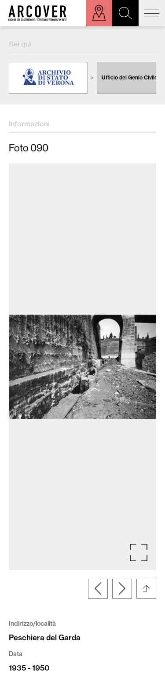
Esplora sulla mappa (99, 13)
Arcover (37, 13)
